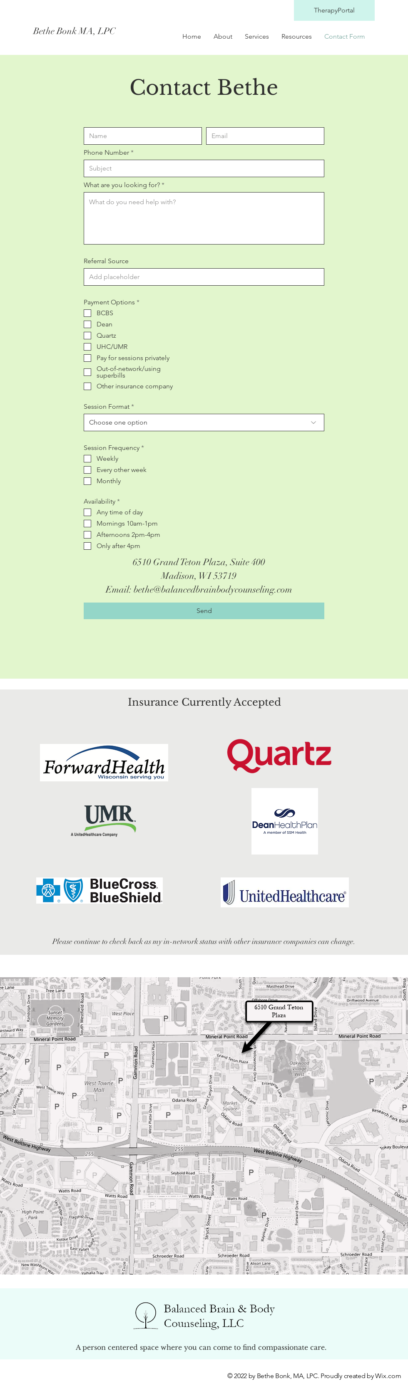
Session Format (106, 406)
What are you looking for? (122, 185)
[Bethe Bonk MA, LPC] (107, 31)
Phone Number (106, 152)
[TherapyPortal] (334, 10)
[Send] (204, 611)
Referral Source (106, 261)
